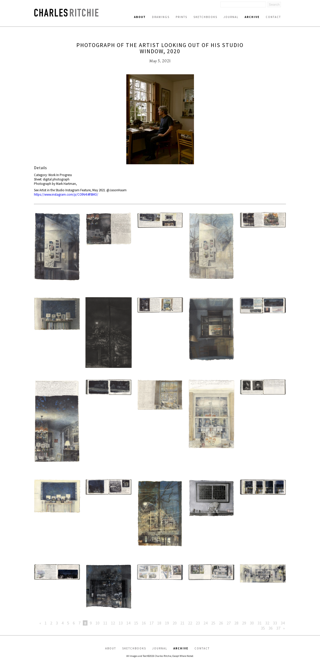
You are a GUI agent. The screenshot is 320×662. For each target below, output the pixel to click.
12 (113, 622)
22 (190, 622)
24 (205, 622)
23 (198, 622)
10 (97, 622)
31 (259, 622)
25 (213, 622)
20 (175, 622)
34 (283, 622)
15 (136, 622)
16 (144, 622)
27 (229, 622)
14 (128, 622)
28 (236, 622)
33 (275, 622)
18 (159, 622)
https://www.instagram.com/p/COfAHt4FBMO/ (66, 194)
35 (263, 628)
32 (267, 622)
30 (252, 622)
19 (167, 622)
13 (121, 622)
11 (105, 622)
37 (278, 628)
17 (151, 622)
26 (221, 622)
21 (182, 622)
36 (271, 628)
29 (244, 622)
